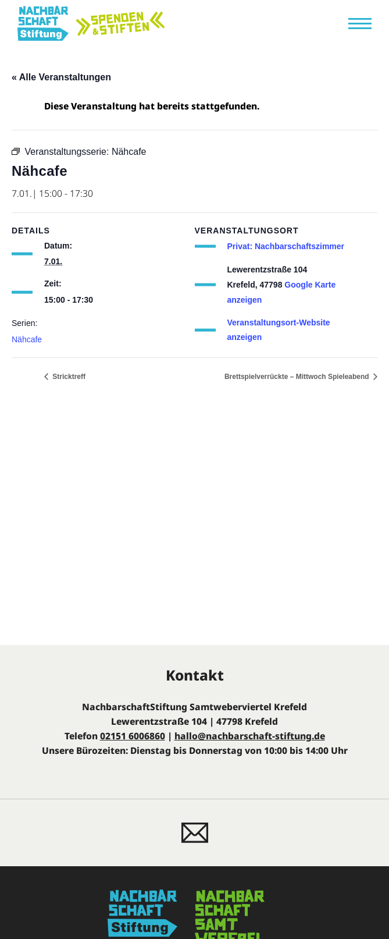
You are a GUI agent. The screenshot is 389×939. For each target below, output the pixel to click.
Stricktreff (68, 377)
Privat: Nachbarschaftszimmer (286, 246)
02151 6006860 (132, 735)
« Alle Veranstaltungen (61, 77)
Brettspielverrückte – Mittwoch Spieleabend (297, 377)
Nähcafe (27, 339)
